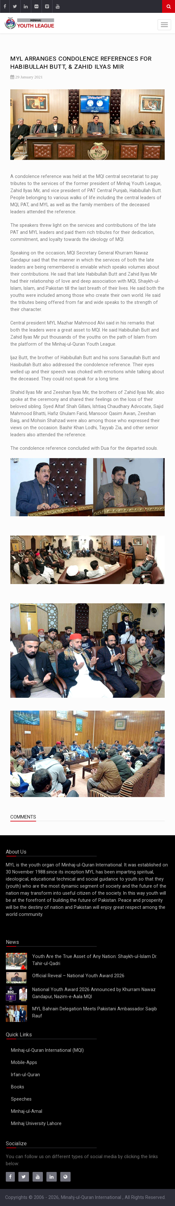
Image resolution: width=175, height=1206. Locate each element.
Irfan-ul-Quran (25, 1074)
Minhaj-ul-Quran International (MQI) (47, 1050)
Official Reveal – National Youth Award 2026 (78, 975)
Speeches (21, 1099)
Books (17, 1086)
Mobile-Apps (24, 1062)
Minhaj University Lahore (36, 1123)
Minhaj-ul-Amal (26, 1111)
